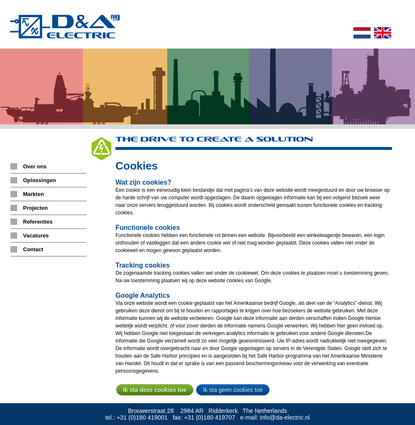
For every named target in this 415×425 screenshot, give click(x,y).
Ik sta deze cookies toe (155, 389)
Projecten (35, 208)
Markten (33, 194)
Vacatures (36, 235)
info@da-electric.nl (285, 417)
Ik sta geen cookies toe (233, 389)
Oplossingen (39, 180)
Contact (33, 249)
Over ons (34, 166)
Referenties (38, 222)
